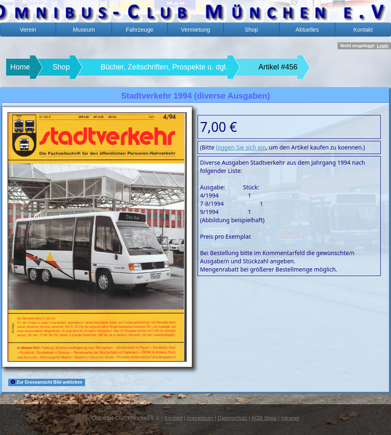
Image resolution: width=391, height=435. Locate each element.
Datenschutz (232, 418)
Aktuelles (307, 29)
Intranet (290, 418)
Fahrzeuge (140, 29)
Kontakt (363, 29)
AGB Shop (263, 418)
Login (383, 45)
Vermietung (195, 29)
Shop (251, 29)
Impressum (200, 418)
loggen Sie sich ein (241, 147)
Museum (84, 29)
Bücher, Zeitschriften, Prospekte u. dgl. (164, 67)
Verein (28, 29)
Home (20, 67)
